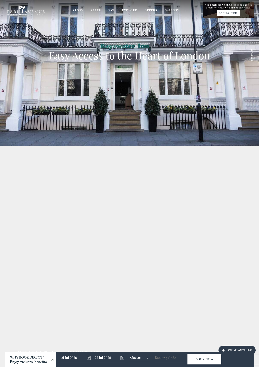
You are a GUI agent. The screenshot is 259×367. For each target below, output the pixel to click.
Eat (111, 10)
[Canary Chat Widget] (237, 350)
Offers (150, 10)
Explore (129, 10)
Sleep (96, 10)
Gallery (172, 10)
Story (78, 10)
